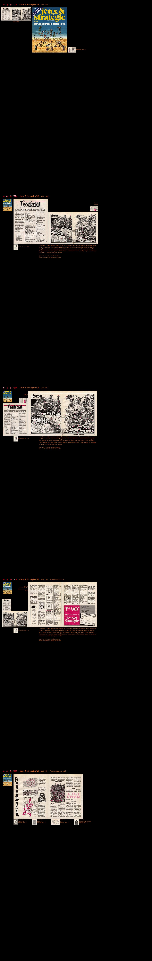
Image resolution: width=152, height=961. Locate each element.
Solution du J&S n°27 (81, 49)
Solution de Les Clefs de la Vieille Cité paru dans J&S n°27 (85, 821)
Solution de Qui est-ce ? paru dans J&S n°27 (41, 821)
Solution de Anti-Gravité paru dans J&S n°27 (22, 821)
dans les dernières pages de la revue (23, 589)
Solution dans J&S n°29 (23, 247)
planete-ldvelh (47, 257)
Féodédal (16, 22)
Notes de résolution (96, 203)
